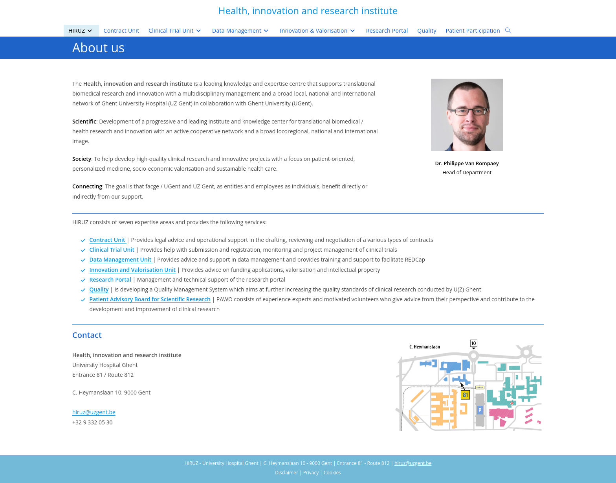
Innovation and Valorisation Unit (133, 269)
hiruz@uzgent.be (94, 412)
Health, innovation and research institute (308, 10)
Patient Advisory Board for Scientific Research (150, 299)
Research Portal (110, 279)
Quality (99, 289)
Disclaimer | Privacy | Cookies (308, 472)
